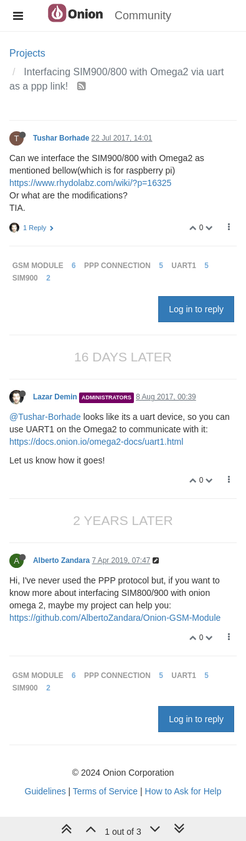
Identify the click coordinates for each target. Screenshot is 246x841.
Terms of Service (105, 791)
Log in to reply (196, 309)
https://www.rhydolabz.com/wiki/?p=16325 (90, 183)
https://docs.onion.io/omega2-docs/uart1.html (96, 442)
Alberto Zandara (61, 560)
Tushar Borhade (61, 138)
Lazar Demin (55, 397)
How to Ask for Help (183, 791)
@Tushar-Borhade (45, 417)
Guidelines (45, 791)
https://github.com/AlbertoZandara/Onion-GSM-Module (114, 618)
